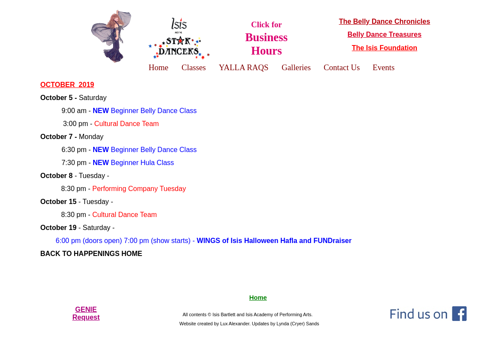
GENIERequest (86, 313)
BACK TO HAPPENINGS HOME (91, 253)
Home (258, 297)
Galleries (296, 67)
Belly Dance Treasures (384, 34)
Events (384, 67)
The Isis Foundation (384, 48)
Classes (194, 67)
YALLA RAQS (244, 67)
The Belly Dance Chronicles (384, 21)
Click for (266, 38)
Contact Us (342, 67)
